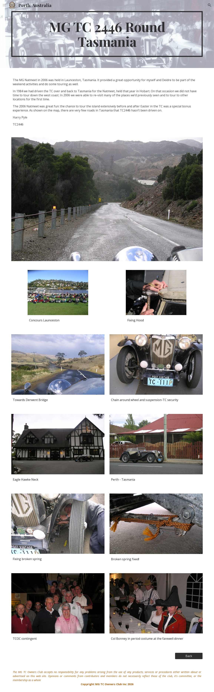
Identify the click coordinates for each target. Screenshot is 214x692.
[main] (107, 34)
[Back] (189, 656)
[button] (4, 5)
